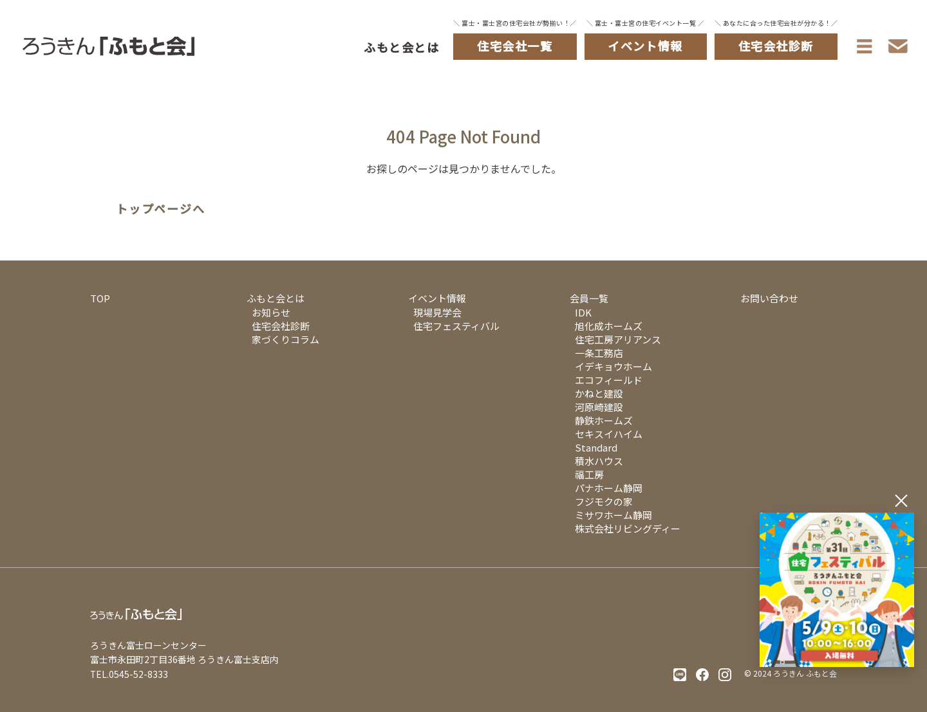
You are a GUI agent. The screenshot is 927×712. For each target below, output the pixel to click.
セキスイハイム (608, 434)
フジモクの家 (604, 501)
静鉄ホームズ (604, 420)
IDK (583, 312)
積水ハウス (599, 461)
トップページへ (160, 209)
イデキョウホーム (613, 366)
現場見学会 (437, 312)
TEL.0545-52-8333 (129, 674)
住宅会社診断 (281, 326)
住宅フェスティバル (456, 326)
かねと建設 (599, 393)
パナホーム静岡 (608, 488)
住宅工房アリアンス (618, 339)
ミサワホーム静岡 (613, 515)
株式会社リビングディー (627, 528)
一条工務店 (599, 353)
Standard (596, 447)
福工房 (589, 474)
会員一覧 (589, 298)
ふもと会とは (401, 47)
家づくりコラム (285, 339)
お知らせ (271, 312)
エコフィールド (608, 380)
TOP (100, 298)
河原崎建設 (599, 407)
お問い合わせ (769, 298)
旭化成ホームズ (608, 326)
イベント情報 (437, 298)
